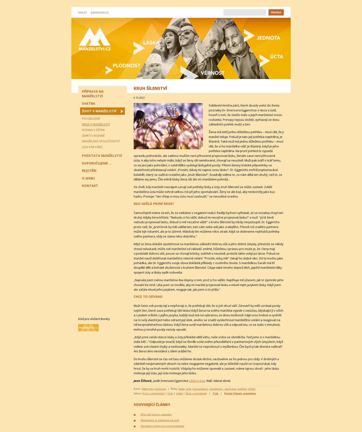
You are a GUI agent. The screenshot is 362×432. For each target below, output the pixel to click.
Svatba (88, 103)
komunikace (200, 388)
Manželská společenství (101, 141)
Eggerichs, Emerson (154, 388)
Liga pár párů (92, 147)
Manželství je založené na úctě (160, 420)
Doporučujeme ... (97, 163)
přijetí (251, 388)
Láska (179, 393)
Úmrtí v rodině (93, 136)
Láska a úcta (197, 381)
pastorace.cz (100, 12)
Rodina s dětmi (93, 130)
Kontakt (90, 185)
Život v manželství (196, 393)
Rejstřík (89, 170)
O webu (88, 178)
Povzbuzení (91, 118)
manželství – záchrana (222, 388)
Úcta (170, 393)
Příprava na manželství (93, 93)
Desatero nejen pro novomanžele (162, 426)
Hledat (276, 12)
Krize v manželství (153, 393)
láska (181, 388)
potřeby (242, 388)
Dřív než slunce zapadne (156, 414)
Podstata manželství (102, 155)
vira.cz (82, 12)
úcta (188, 388)
